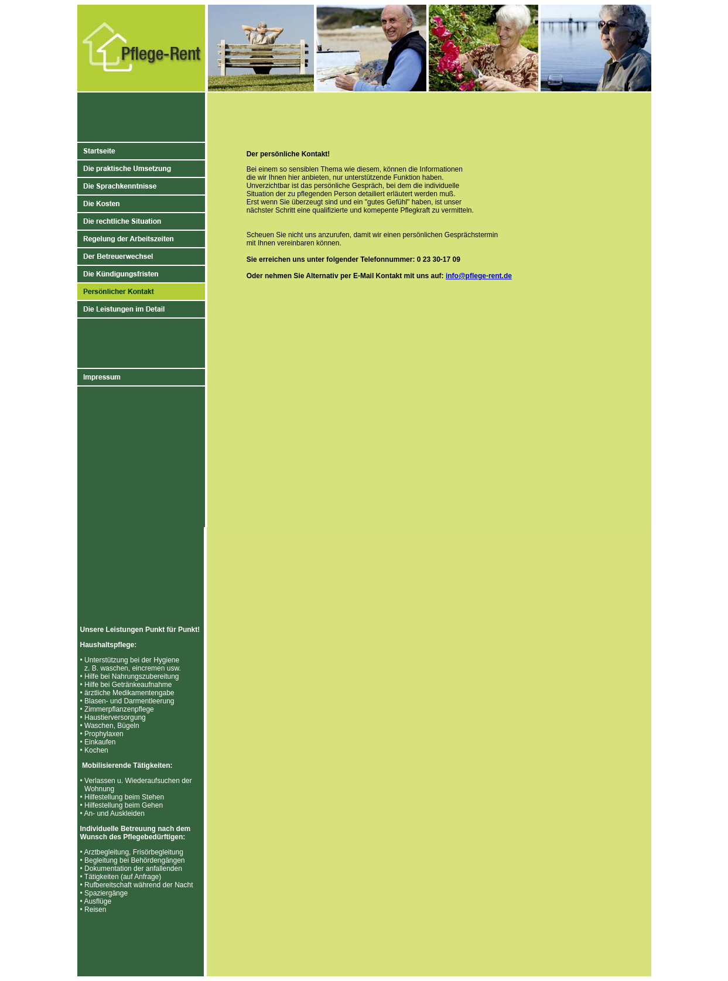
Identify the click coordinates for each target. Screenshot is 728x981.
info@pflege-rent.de (479, 276)
